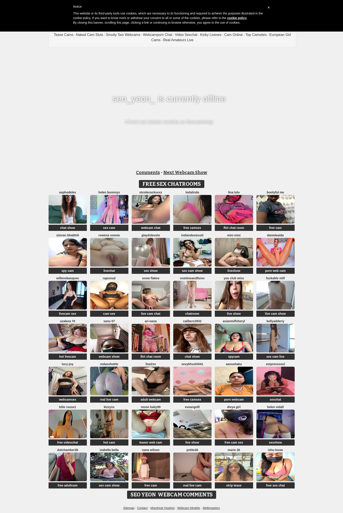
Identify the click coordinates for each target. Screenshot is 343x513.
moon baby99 (151, 407)
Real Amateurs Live (178, 40)
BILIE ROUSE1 (67, 407)
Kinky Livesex (211, 35)
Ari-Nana (151, 321)
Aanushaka (234, 364)
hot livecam (67, 356)
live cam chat (150, 313)
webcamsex (67, 399)
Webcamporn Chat (157, 35)
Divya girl (233, 407)
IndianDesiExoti (192, 235)
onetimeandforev (192, 278)
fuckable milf (275, 278)
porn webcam (234, 399)
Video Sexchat (186, 35)
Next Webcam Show (185, 172)
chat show (67, 228)
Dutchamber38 (67, 450)
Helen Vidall (275, 407)
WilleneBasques (67, 278)
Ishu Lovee (275, 450)
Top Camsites (256, 35)
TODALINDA (192, 192)
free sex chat (275, 485)
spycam (234, 356)
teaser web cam (150, 442)
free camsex (192, 228)
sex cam (109, 228)
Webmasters (211, 508)
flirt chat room (234, 228)
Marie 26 (234, 450)
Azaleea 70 (67, 321)
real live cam (109, 399)
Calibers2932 (192, 321)
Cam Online (233, 35)
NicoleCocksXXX (150, 192)
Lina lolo (234, 192)
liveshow (233, 270)
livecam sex (67, 313)
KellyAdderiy (275, 321)
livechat (109, 270)
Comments (148, 172)
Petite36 (192, 450)
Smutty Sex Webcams (123, 35)
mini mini (233, 235)
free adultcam (67, 485)
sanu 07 (109, 321)
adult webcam (151, 399)
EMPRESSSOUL (275, 364)
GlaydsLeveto (151, 235)
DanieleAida (275, 235)
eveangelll (192, 407)
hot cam (109, 442)
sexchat (275, 399)
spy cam (67, 270)
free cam (275, 228)
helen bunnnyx (109, 192)
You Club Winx (234, 278)
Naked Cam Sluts (89, 35)
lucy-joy (68, 364)
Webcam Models (188, 508)
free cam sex (234, 442)
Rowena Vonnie (109, 235)
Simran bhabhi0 (67, 235)
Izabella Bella (109, 450)
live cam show (275, 313)
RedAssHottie (109, 364)
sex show (151, 270)
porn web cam (275, 270)
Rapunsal (109, 278)
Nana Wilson (150, 450)
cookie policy (237, 18)
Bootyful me (275, 192)
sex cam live (275, 356)
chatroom (192, 313)
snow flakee (150, 278)
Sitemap (128, 508)
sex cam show (192, 270)
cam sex (109, 313)
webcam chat (150, 228)
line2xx (150, 364)
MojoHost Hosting (162, 508)
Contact (142, 508)
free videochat (67, 442)
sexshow (275, 442)
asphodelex (67, 192)
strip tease (234, 485)
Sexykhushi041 (192, 364)
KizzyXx (109, 407)
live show (234, 313)
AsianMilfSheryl (234, 321)
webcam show (109, 356)
